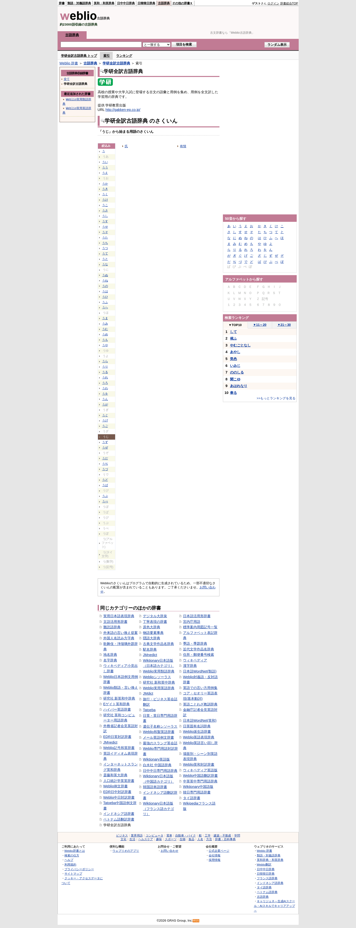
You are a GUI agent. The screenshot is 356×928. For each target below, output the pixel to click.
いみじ (235, 366)
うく (105, 194)
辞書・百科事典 (225, 839)
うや (105, 345)
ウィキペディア (195, 660)
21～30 (284, 325)
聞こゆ (235, 379)
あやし (235, 352)
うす (105, 221)
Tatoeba (149, 710)
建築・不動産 (222, 835)
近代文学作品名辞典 (198, 649)
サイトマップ (73, 873)
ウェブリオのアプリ (125, 850)
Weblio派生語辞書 (197, 731)
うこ (105, 205)
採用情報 (214, 859)
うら (105, 361)
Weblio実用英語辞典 (158, 688)
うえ (105, 173)
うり (105, 366)
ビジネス (122, 835)
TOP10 (235, 325)
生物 (183, 839)
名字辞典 (110, 660)
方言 (209, 839)
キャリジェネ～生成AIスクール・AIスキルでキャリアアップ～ (274, 905)
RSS (196, 920)
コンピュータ (154, 835)
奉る (233, 393)
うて (105, 253)
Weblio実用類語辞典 (158, 671)
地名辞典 (110, 655)
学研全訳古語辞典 (116, 63)
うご (105, 426)
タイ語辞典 (264, 887)
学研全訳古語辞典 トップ (79, 56)
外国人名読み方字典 (118, 638)
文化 (123, 839)
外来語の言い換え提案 (120, 633)
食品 (191, 839)
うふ (105, 302)
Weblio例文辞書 (115, 786)
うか (105, 183)
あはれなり (238, 386)
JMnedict (110, 742)
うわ (105, 388)
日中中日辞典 (126, 3)
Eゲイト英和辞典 (116, 704)
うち (105, 243)
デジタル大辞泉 (155, 616)
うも (105, 340)
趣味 (159, 839)
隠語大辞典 (151, 638)
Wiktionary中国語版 (198, 787)
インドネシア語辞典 (270, 882)
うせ (105, 226)
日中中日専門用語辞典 (160, 771)
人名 (200, 839)
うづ (105, 469)
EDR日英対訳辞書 (117, 737)
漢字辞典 (190, 666)
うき (105, 189)
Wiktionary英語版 (156, 759)
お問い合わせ (169, 850)
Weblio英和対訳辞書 (199, 764)
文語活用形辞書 (115, 622)
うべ (105, 501)
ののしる (237, 372)
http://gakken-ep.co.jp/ (123, 110)
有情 (183, 146)
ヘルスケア (145, 839)
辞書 (62, 3)
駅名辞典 (150, 649)
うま (105, 318)
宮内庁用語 (191, 622)
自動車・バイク (185, 835)
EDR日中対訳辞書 (117, 792)
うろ (105, 383)
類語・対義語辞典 (79, 3)
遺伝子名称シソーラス (160, 726)
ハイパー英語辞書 (117, 709)
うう (105, 167)
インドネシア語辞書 (118, 814)
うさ (105, 210)
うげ (105, 420)
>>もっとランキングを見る (276, 398)
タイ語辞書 (191, 798)
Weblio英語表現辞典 (199, 737)
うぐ (105, 415)
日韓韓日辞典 (146, 3)
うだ (105, 458)
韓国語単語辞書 (155, 787)
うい (105, 162)
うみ (105, 323)
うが (105, 404)
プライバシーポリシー (79, 869)
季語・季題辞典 (195, 643)
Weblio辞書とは (74, 850)
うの (105, 286)
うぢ (105, 463)
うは (105, 291)
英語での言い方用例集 (200, 688)
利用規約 (70, 864)
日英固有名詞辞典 (197, 726)
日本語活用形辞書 (197, 616)
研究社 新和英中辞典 (159, 682)
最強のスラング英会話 (160, 743)
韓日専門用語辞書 (197, 792)
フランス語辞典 (267, 878)
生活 (132, 839)
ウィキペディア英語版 (200, 770)
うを (105, 393)
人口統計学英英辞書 (118, 781)
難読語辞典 (112, 627)
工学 (208, 835)
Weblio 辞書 (69, 63)
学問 (237, 835)
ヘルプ (68, 859)
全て (67, 79)
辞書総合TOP (289, 3)
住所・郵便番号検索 (198, 655)
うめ (105, 334)
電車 (169, 835)
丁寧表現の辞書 (155, 622)
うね (105, 280)
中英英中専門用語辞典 (200, 781)
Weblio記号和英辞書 (119, 748)
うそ (105, 232)
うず (105, 442)
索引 (106, 56)
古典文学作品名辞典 (158, 644)
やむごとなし (240, 345)
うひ (105, 297)
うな (105, 264)
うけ (105, 199)
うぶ (105, 496)
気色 (233, 359)
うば (105, 485)
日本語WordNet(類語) (200, 671)
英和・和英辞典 (104, 3)
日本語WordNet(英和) (200, 720)
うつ (105, 248)
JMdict (148, 693)
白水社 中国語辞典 (157, 765)
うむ (105, 329)
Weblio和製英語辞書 (158, 732)
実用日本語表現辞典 (118, 616)
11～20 (259, 325)
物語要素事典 (153, 633)
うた (105, 237)
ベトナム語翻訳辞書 (118, 819)
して (233, 332)
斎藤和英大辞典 (115, 775)
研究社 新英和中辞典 (119, 698)
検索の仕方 (71, 855)
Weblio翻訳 (264, 864)
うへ (105, 307)
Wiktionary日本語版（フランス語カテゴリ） (158, 808)
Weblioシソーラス (157, 677)
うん (105, 399)
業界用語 (137, 835)
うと (105, 259)
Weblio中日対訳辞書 (119, 797)
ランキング (124, 56)
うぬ (105, 275)
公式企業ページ (219, 850)
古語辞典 (164, 3)
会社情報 (214, 855)
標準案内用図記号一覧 (200, 627)
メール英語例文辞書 (158, 737)
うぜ (105, 447)
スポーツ (171, 839)
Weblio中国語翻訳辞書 (200, 776)
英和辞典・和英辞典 (270, 859)
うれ (105, 377)
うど (105, 479)
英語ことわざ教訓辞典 (200, 704)
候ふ (233, 338)
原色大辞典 (151, 627)
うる (105, 372)
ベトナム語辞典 (267, 892)
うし (105, 216)
